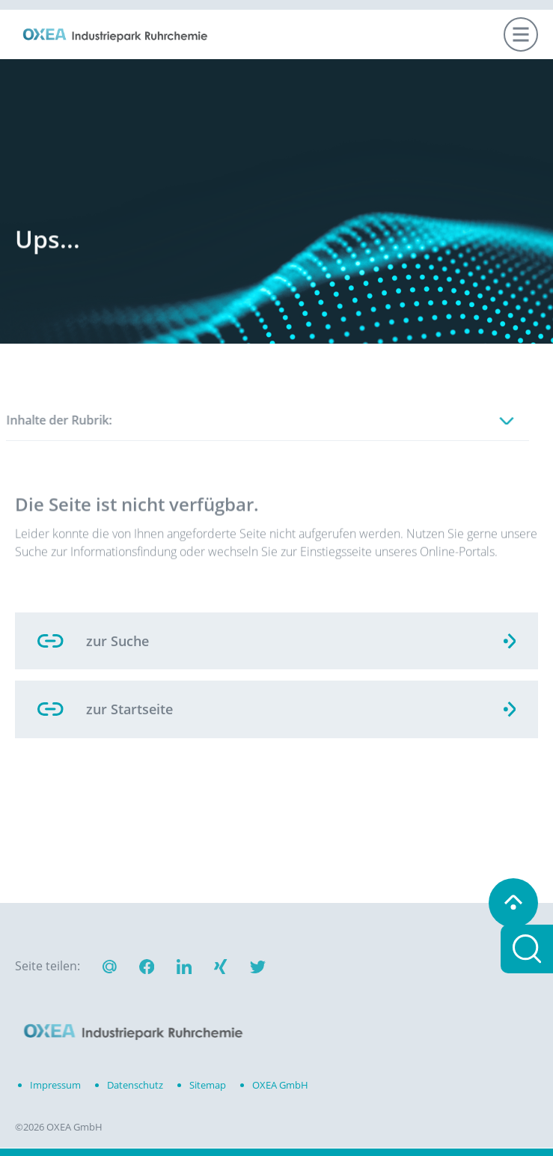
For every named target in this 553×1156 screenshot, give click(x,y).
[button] (146, 969)
